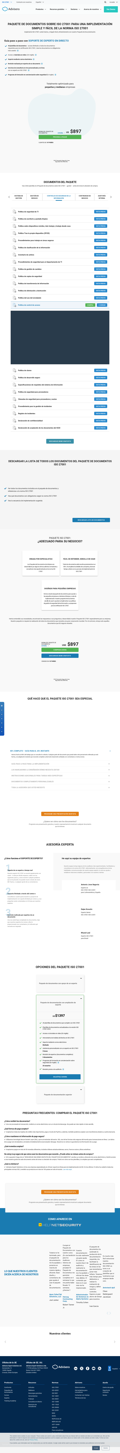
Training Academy (10, 1401)
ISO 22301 (55, 1410)
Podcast (31, 1399)
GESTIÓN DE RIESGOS (34, 197)
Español (45, 646)
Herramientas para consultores (81, 1391)
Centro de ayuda (108, 1387)
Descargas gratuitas (35, 1393)
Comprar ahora (60, 650)
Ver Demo (111, 9)
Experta (6, 1398)
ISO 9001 (55, 1393)
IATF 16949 (55, 1424)
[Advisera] (11, 9)
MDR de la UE (56, 1421)
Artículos (31, 1387)
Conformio (7, 1387)
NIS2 (53, 1413)
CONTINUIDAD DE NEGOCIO (85, 197)
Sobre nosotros (80, 1387)
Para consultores (57, 1430)
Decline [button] (105, 1448)
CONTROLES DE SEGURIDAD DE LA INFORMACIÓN (59, 197)
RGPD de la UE (56, 1419)
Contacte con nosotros (24, 2)
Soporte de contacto (106, 1391)
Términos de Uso (80, 1398)
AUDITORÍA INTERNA (102, 197)
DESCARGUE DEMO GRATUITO (60, 441)
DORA (54, 1416)
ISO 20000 (55, 1407)
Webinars (31, 1390)
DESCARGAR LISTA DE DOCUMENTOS (91, 520)
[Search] (105, 2)
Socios (105, 1395)
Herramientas (32, 1396)
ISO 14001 (55, 1396)
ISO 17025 (55, 1404)
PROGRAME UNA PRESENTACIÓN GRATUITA (60, 814)
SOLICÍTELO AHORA (60, 1077)
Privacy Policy (33, 1440)
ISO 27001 (55, 1387)
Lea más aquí (67, 1169)
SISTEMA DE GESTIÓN (18, 197)
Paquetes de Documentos (8, 1391)
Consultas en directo (35, 1402)
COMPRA (90, 305)
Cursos (6, 1395)
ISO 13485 (55, 1402)
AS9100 (54, 1427)
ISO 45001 (55, 1399)
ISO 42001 (55, 1390)
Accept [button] (96, 1448)
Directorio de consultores (32, 1405)
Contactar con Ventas (82, 1395)
